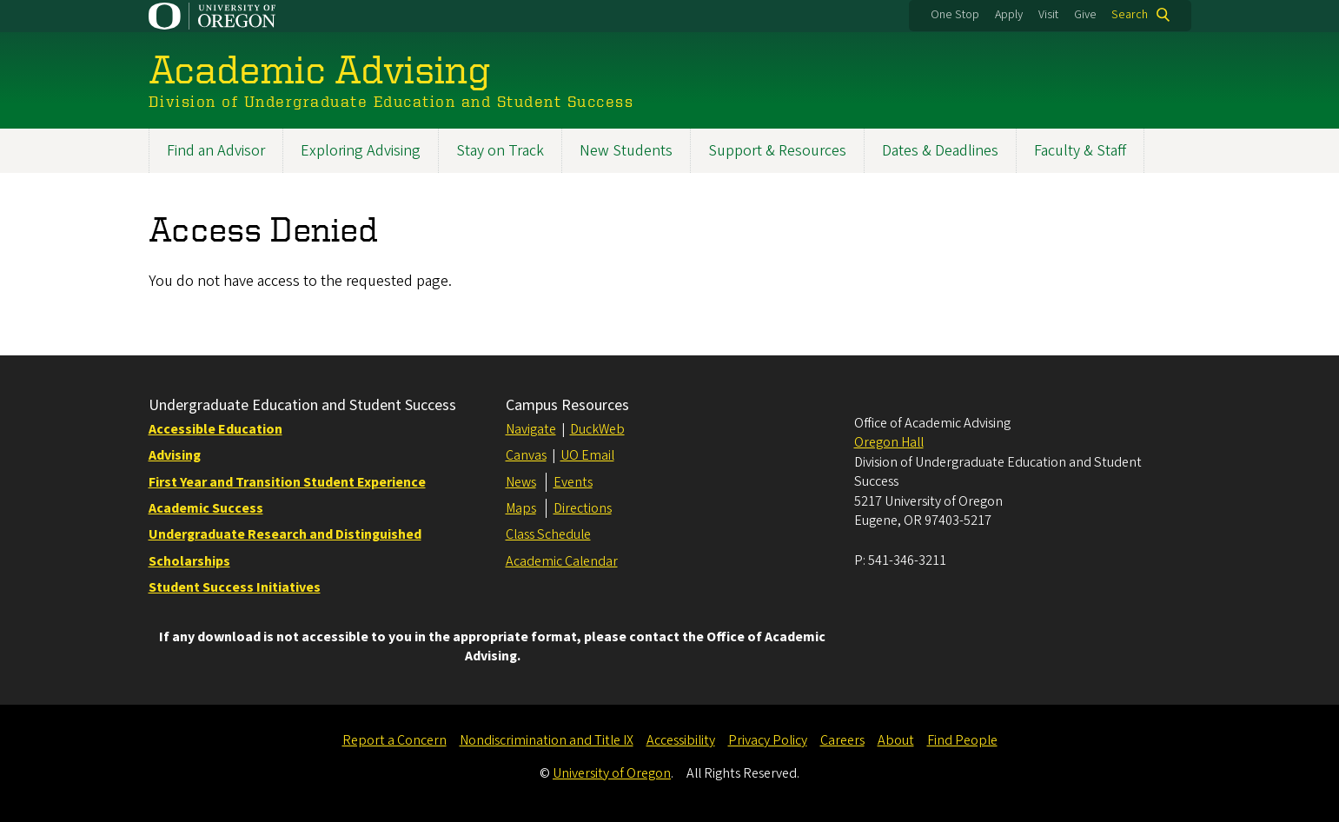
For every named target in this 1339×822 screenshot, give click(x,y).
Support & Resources (777, 151)
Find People (962, 740)
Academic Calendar (562, 561)
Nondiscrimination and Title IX (546, 740)
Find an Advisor (216, 151)
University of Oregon (612, 773)
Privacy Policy (767, 740)
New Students (626, 151)
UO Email (587, 455)
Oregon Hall (889, 442)
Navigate (531, 429)
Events (573, 482)
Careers (842, 740)
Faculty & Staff (1080, 151)
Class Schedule (548, 534)
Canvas (526, 455)
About (896, 740)
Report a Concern (394, 740)
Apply (1009, 14)
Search (1129, 14)
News (521, 482)
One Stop (955, 14)
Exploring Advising (361, 151)
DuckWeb (597, 429)
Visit (1048, 14)
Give (1085, 14)
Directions (582, 508)
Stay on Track (500, 151)
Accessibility (680, 740)
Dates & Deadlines (940, 151)
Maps (521, 508)
